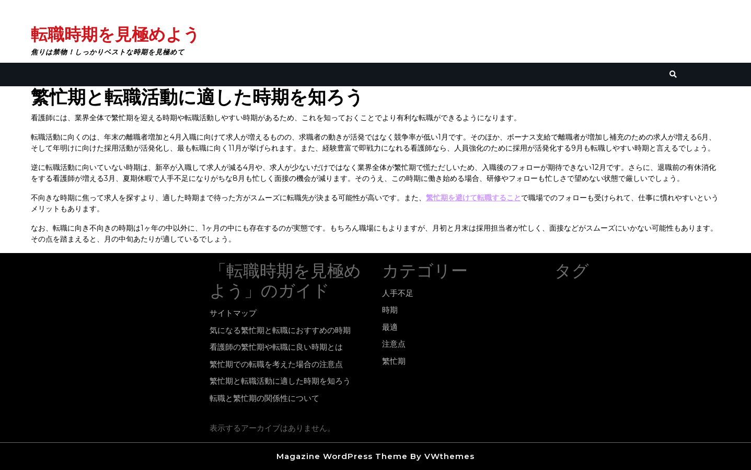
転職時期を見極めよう (115, 34)
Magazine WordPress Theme (342, 456)
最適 (390, 327)
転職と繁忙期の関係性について (264, 398)
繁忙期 (394, 361)
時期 (390, 310)
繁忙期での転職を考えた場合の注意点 (276, 364)
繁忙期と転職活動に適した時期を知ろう (280, 381)
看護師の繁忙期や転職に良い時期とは (276, 347)
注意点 (394, 344)
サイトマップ (233, 313)
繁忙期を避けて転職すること (473, 197)
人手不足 (397, 293)
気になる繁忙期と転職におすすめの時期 (280, 330)
